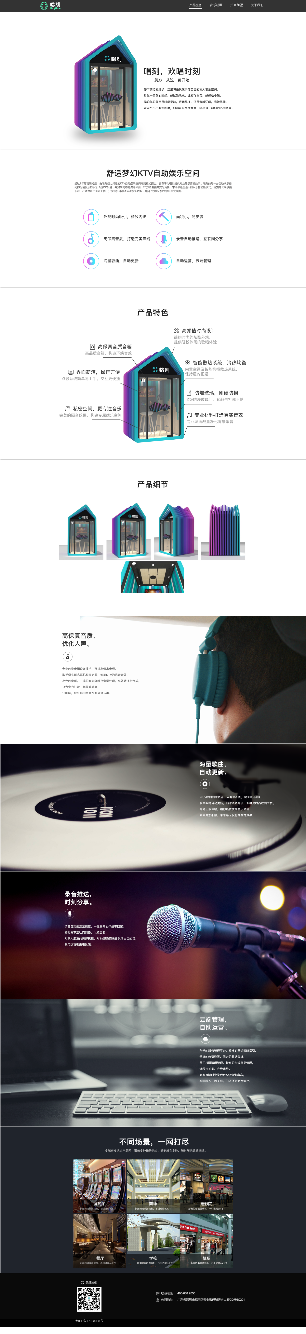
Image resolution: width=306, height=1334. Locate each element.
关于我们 (257, 5)
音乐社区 (216, 5)
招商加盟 (236, 5)
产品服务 (195, 5)
